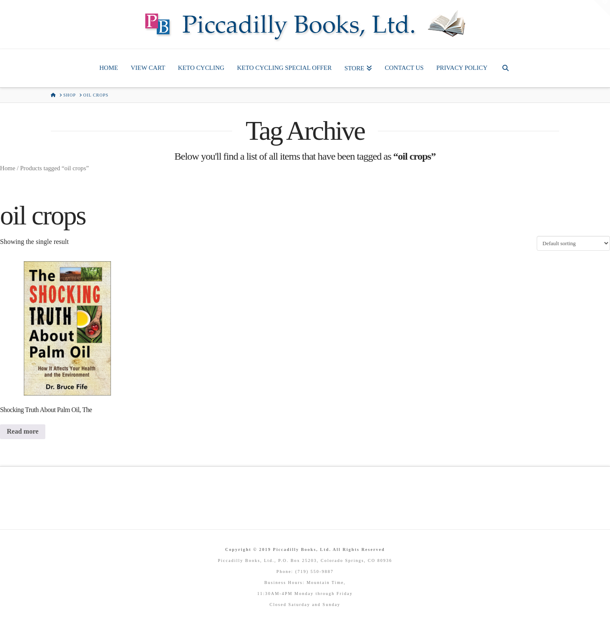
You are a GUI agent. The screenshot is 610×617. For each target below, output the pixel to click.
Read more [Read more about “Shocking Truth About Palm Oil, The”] (23, 431)
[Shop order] (573, 243)
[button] (602, 8)
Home (7, 168)
